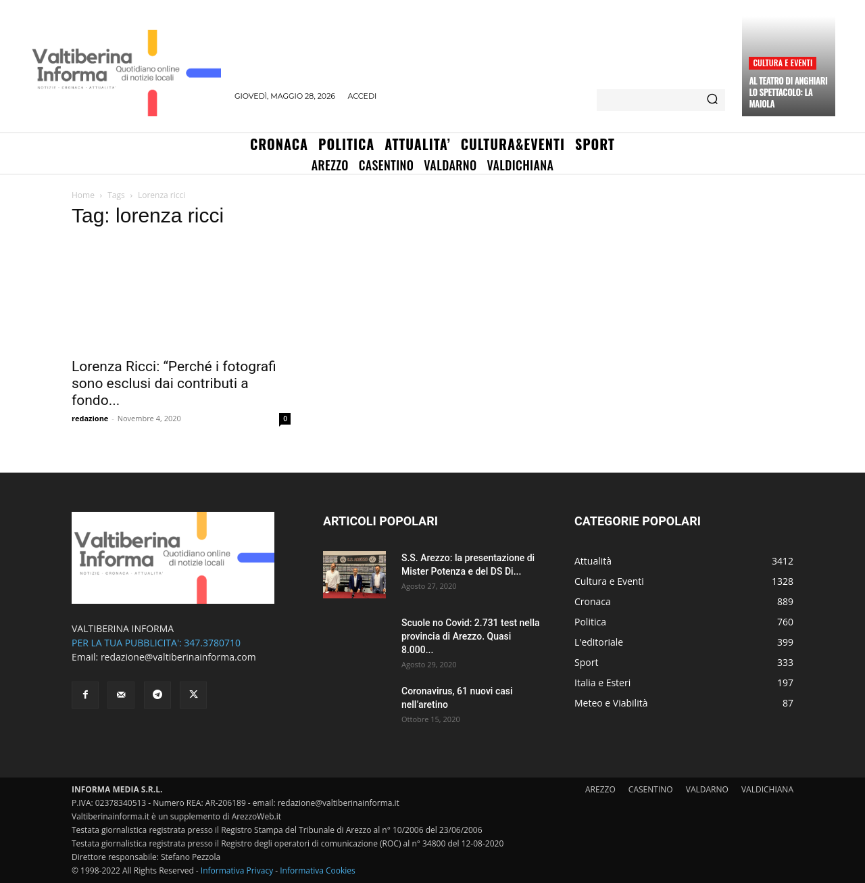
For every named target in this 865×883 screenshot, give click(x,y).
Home (83, 195)
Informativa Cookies (317, 870)
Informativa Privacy (237, 870)
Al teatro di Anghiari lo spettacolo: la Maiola (788, 92)
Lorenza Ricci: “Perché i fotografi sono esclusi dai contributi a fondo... (174, 383)
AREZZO (600, 789)
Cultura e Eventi (782, 62)
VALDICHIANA (767, 789)
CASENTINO (650, 789)
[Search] (712, 100)
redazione (90, 418)
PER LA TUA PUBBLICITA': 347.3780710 (156, 642)
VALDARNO (707, 789)
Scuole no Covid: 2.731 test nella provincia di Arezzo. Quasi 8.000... (470, 636)
